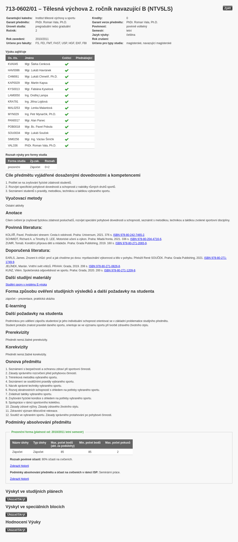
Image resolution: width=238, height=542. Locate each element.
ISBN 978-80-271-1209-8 (119, 270)
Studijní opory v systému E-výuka (26, 284)
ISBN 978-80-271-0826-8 (104, 266)
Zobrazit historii (19, 465)
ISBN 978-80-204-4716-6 (145, 239)
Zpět (228, 8)
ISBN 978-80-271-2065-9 (131, 243)
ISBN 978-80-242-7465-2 (128, 235)
